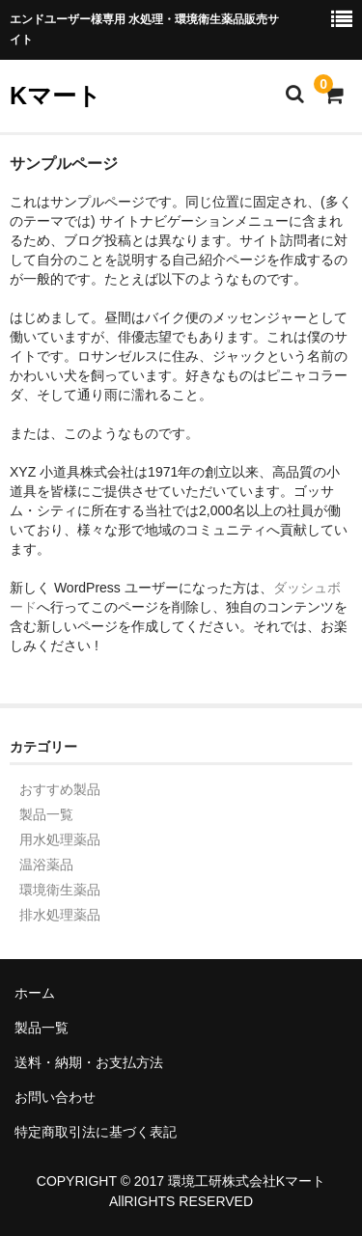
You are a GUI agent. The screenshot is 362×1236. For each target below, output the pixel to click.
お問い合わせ (55, 1097)
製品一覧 (46, 814)
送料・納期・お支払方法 (88, 1062)
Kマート (55, 95)
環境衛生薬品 (59, 889)
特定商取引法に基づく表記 (95, 1132)
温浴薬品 (46, 864)
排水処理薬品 (59, 914)
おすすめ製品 (59, 789)
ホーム (34, 993)
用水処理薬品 (59, 839)
